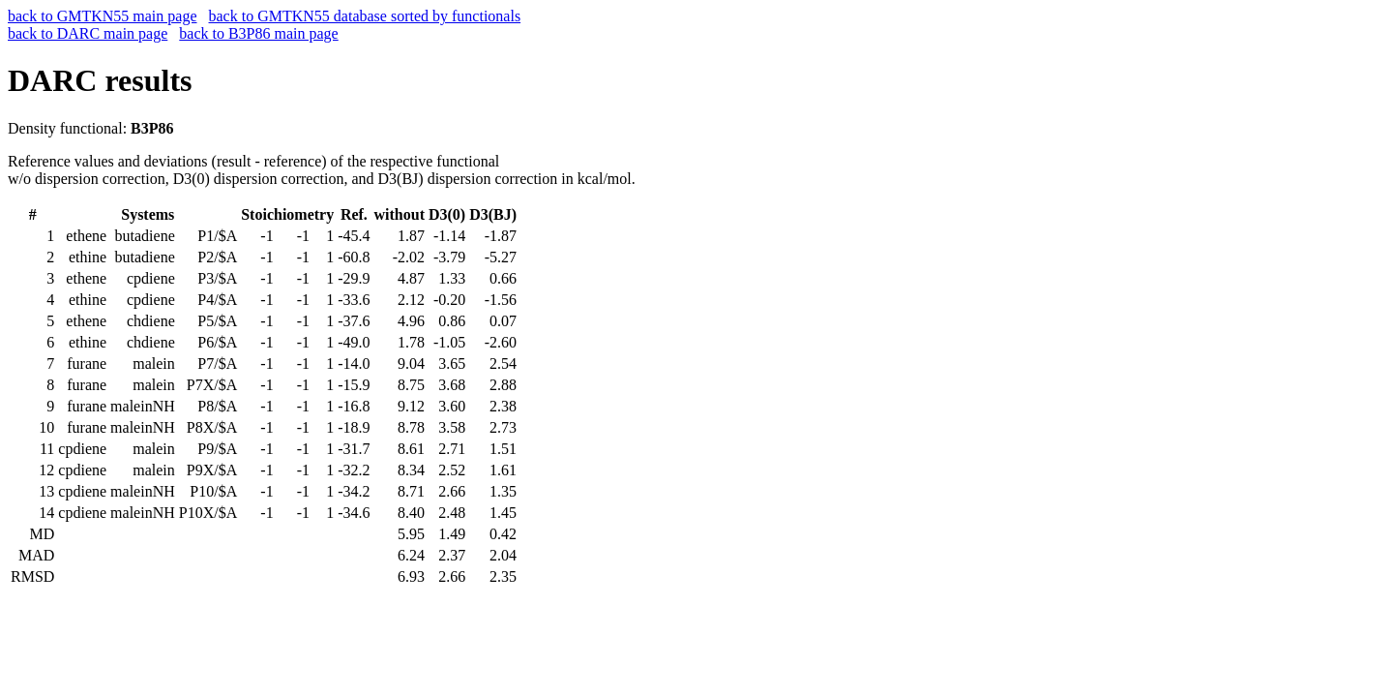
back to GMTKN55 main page (102, 16)
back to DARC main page (87, 33)
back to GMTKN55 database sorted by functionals (365, 16)
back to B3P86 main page (258, 33)
